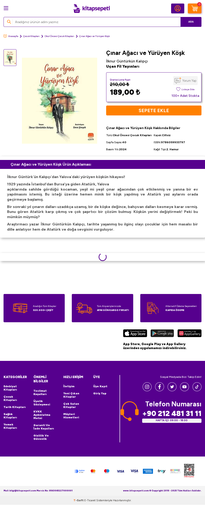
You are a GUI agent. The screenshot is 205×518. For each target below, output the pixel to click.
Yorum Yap (189, 80)
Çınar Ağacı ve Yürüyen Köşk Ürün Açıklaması (51, 164)
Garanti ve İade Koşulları (43, 427)
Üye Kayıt (100, 386)
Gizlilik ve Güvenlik (41, 437)
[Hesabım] (178, 8)
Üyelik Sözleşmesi (41, 403)
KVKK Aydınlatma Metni (41, 415)
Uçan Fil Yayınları (122, 66)
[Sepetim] (194, 8)
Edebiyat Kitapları (10, 388)
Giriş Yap (99, 393)
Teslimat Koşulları (40, 392)
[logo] (91, 8)
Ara (191, 21)
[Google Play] (162, 334)
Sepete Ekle (154, 110)
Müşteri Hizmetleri (71, 415)
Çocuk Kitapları (31, 36)
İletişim (68, 386)
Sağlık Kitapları (10, 415)
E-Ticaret (90, 500)
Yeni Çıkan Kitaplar (71, 395)
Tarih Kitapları (15, 407)
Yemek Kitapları (10, 426)
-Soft (78, 500)
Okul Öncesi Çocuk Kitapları (59, 36)
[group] (59, 100)
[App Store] (135, 334)
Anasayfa (11, 36)
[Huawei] (189, 334)
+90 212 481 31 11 (171, 413)
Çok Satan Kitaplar (71, 405)
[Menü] (6, 8)
